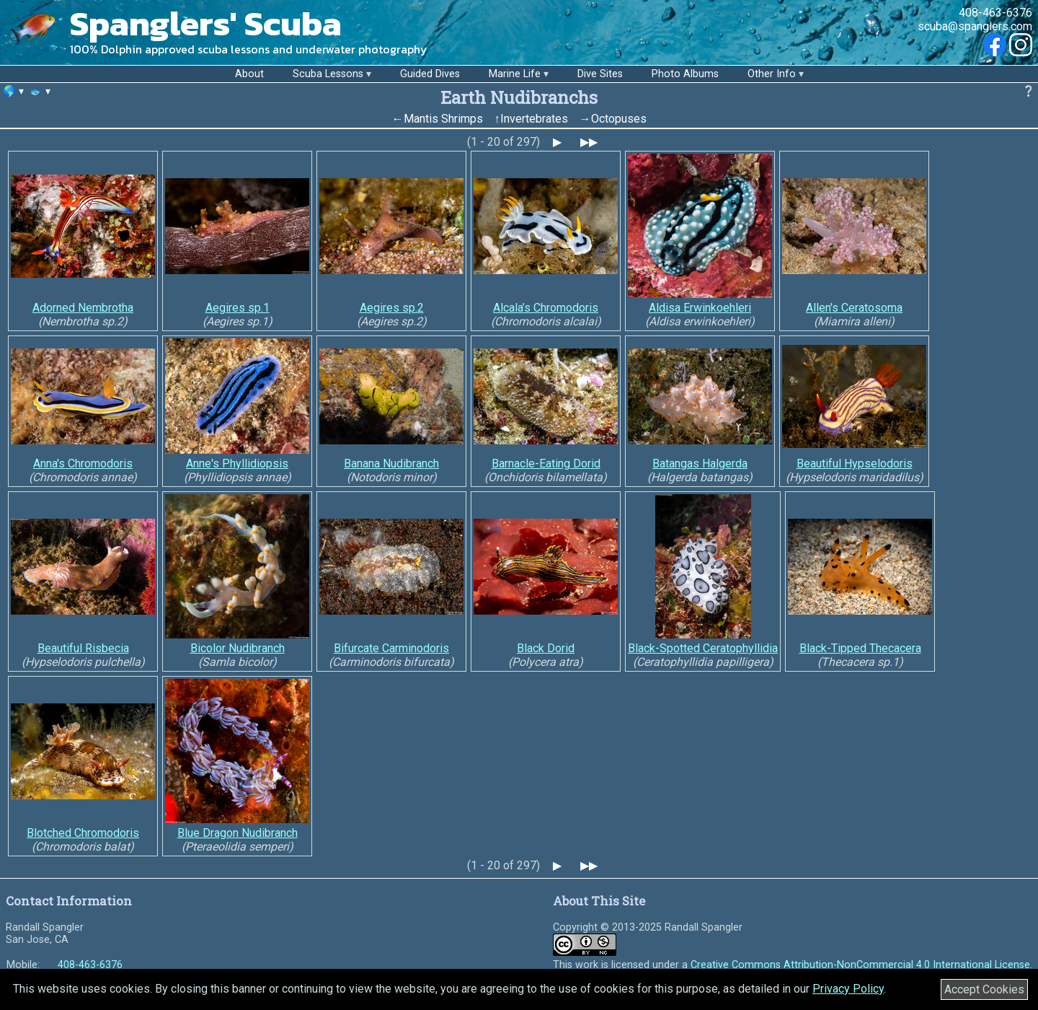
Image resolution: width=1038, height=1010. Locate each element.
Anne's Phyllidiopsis (237, 463)
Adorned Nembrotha (82, 308)
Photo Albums (685, 74)
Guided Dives (430, 74)
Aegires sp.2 (392, 308)
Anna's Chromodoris (83, 463)
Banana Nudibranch (391, 463)
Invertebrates (534, 119)
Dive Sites (600, 74)
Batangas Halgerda (700, 463)
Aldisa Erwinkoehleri (700, 308)
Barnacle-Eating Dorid (546, 463)
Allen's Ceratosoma (854, 308)
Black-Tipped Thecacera (860, 648)
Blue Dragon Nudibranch (237, 833)
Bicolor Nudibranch (237, 648)
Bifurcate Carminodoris (391, 648)
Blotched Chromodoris (83, 833)
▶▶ (589, 142)
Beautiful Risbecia (83, 648)
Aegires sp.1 (237, 308)
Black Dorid (546, 648)
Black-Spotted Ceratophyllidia (703, 648)
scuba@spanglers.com (975, 26)
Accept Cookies (984, 989)
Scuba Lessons (328, 74)
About (249, 74)
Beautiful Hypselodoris (855, 463)
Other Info (772, 74)
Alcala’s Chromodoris (545, 308)
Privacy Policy (848, 989)
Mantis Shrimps (443, 119)
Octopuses (619, 119)
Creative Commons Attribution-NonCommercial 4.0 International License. (861, 965)
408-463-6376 (995, 12)
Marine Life (515, 74)
